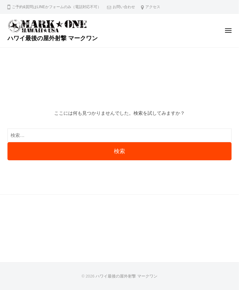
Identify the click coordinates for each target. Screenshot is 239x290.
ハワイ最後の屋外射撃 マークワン (52, 38)
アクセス (152, 7)
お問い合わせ (124, 7)
